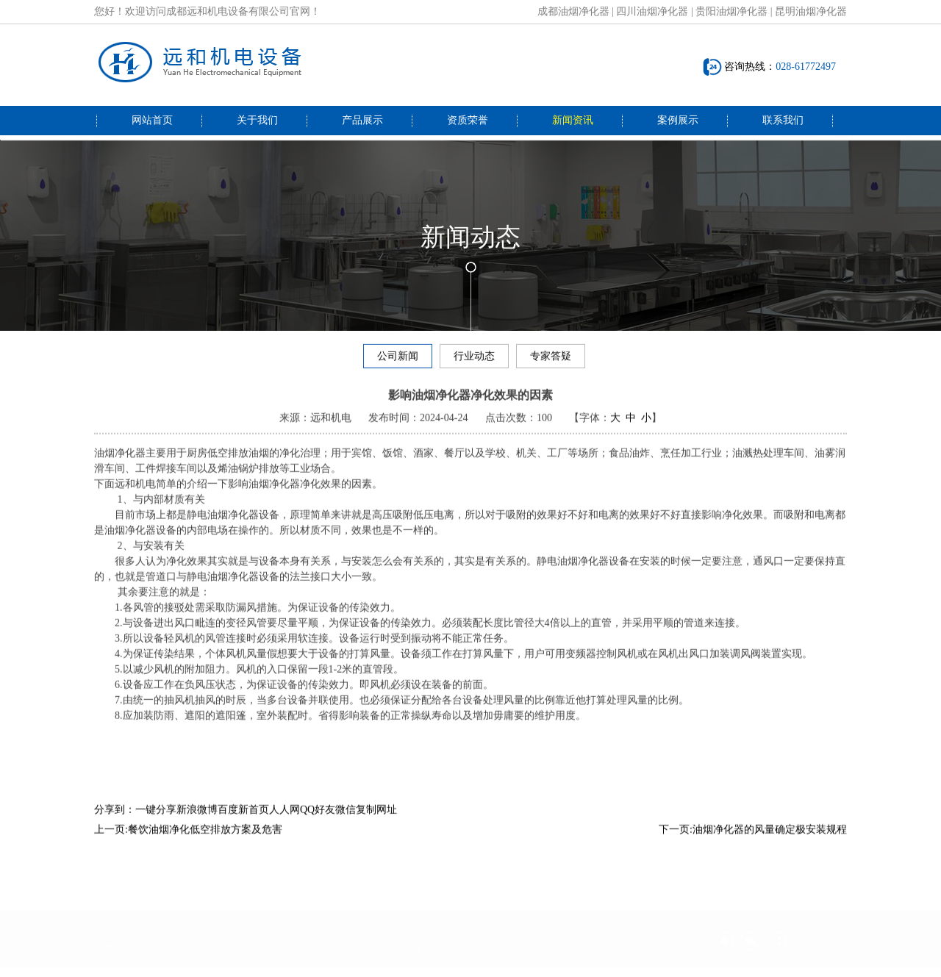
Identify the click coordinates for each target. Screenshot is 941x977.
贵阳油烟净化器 (731, 11)
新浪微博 (197, 820)
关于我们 (257, 120)
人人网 (284, 820)
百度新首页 (243, 820)
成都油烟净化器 (573, 11)
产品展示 (362, 120)
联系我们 (783, 120)
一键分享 (155, 820)
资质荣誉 (467, 120)
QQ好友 (317, 820)
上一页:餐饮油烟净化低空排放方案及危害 (188, 840)
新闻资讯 (572, 120)
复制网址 (376, 820)
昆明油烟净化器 (811, 11)
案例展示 (677, 120)
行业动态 (474, 358)
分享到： (114, 820)
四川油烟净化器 (652, 11)
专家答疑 (550, 358)
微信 (345, 820)
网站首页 (152, 120)
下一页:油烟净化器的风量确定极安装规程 (753, 840)
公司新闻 (397, 358)
